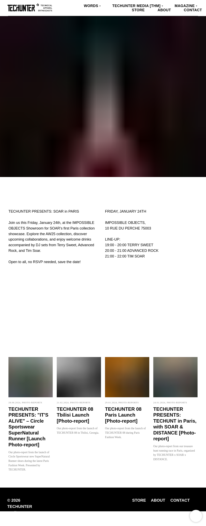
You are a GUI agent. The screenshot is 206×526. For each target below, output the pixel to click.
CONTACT (180, 500)
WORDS (91, 6)
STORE (139, 500)
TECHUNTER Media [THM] (136, 6)
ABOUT (158, 500)
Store (138, 10)
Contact (193, 10)
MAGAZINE (185, 6)
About (164, 10)
